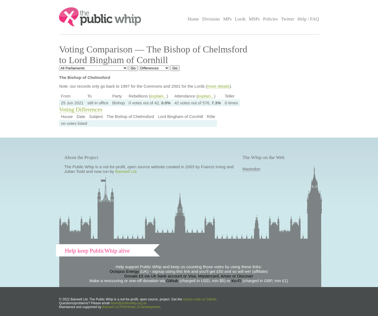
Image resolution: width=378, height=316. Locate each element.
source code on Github (199, 299)
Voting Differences (80, 109)
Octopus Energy (124, 271)
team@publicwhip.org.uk (129, 303)
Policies (270, 19)
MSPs (254, 19)
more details (218, 86)
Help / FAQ (308, 19)
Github (172, 280)
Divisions (211, 19)
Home (193, 19)
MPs (227, 19)
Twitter (287, 19)
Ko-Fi (236, 280)
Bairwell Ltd (126, 171)
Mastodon (251, 169)
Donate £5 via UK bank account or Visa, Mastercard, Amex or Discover (188, 276)
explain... (158, 96)
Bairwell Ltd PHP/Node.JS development (131, 307)
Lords (240, 19)
